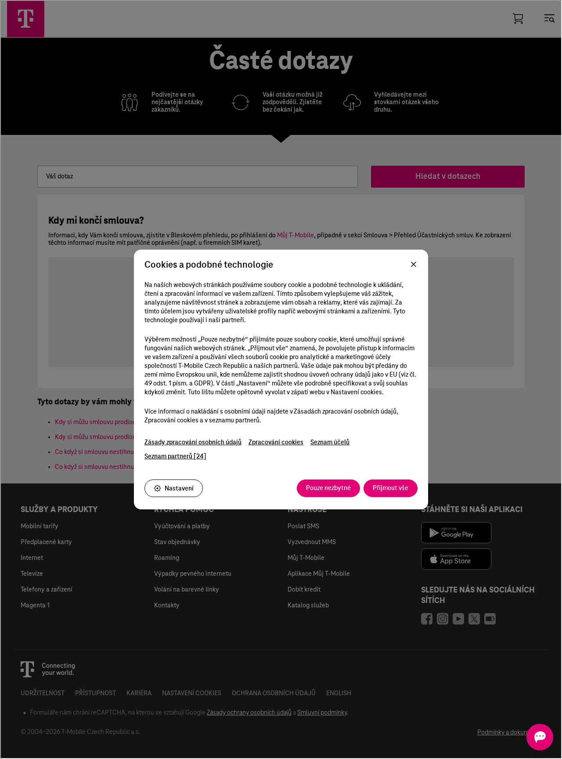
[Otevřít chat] (528, 737)
